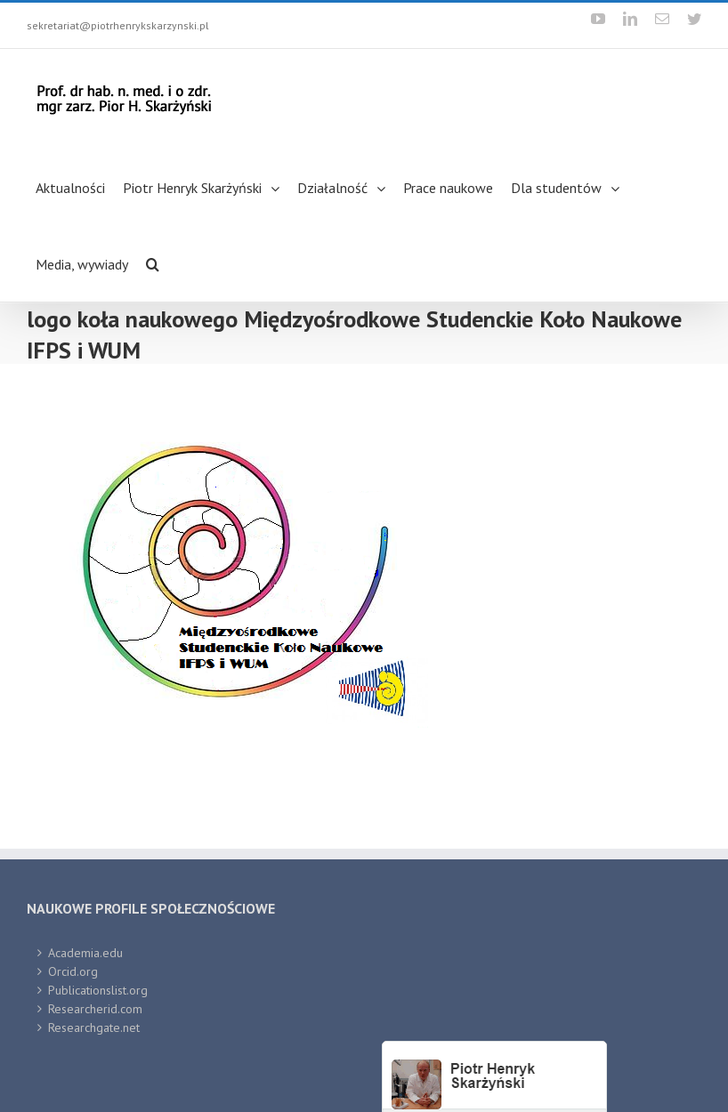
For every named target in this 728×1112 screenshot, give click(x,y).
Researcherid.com (95, 1009)
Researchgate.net (94, 1027)
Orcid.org (73, 971)
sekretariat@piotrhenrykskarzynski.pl (118, 25)
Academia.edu (85, 953)
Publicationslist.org (98, 990)
